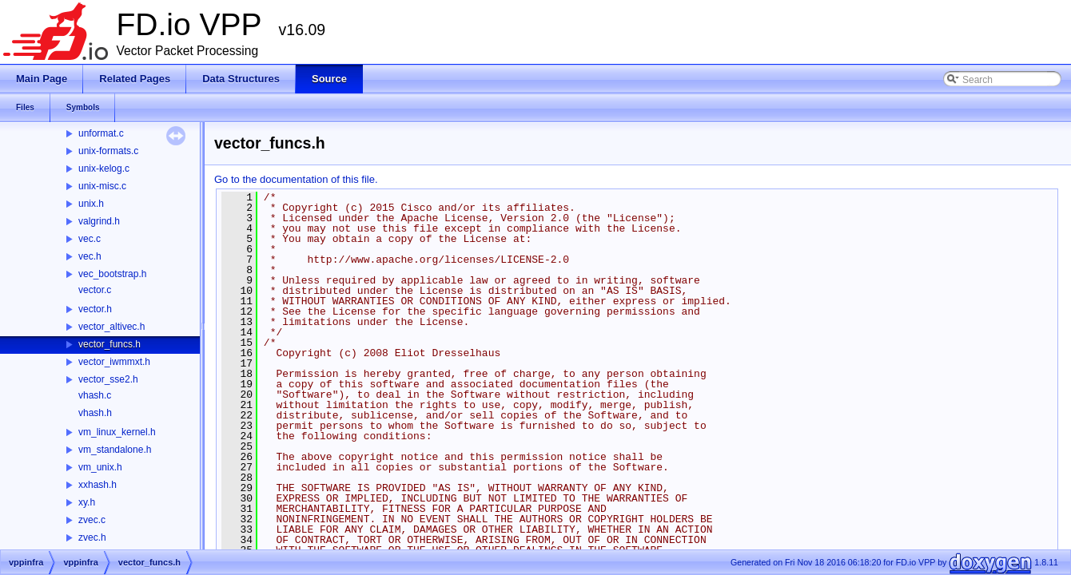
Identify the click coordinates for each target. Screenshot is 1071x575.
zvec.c (92, 519)
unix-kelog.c (103, 168)
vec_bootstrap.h (112, 274)
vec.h (90, 256)
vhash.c (94, 395)
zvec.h (92, 537)
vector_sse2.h (108, 379)
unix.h (91, 203)
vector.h (95, 309)
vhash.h (95, 412)
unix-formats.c (108, 151)
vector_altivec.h (111, 326)
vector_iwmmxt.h (114, 361)
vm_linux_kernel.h (117, 432)
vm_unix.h (100, 467)
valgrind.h (99, 221)
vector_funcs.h (109, 344)
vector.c (94, 289)
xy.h (86, 502)
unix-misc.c (102, 186)
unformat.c (101, 133)
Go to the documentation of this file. (296, 179)
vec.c (89, 238)
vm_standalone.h (114, 449)
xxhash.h (97, 484)
